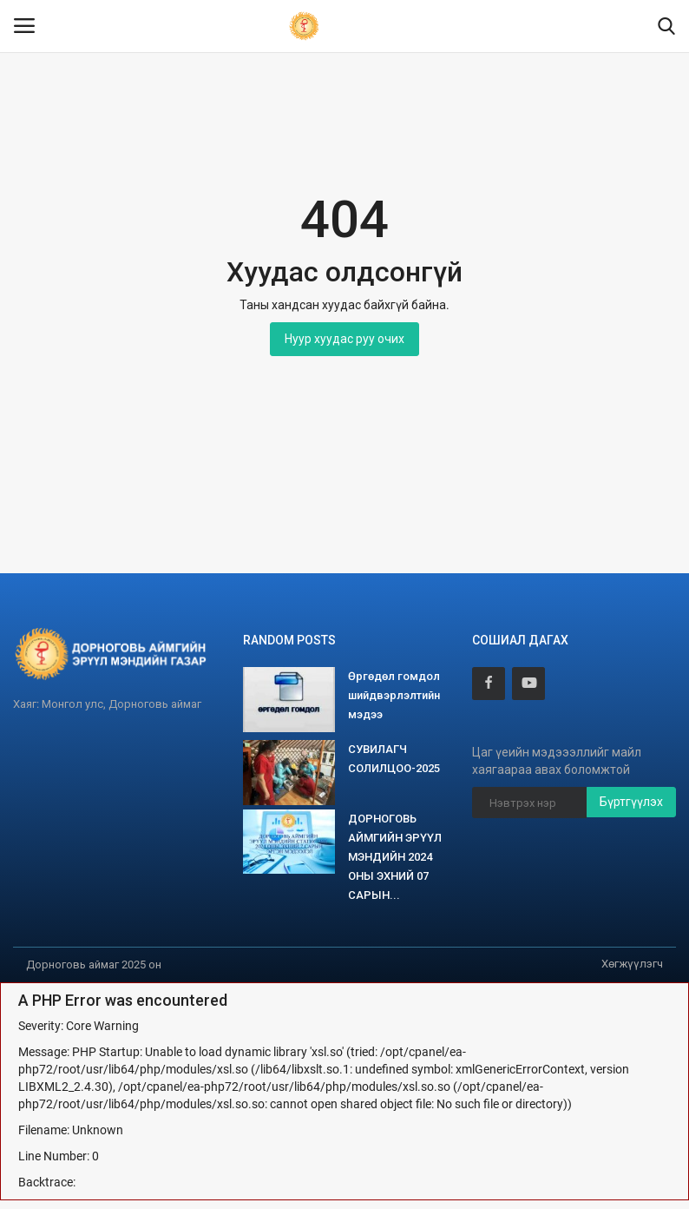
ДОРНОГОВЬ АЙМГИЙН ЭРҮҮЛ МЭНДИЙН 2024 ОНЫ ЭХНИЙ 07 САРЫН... (395, 857)
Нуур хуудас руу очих (344, 339)
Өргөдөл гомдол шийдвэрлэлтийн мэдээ (394, 695)
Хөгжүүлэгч (632, 963)
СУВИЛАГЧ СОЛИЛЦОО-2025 (394, 759)
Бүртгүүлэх (631, 802)
